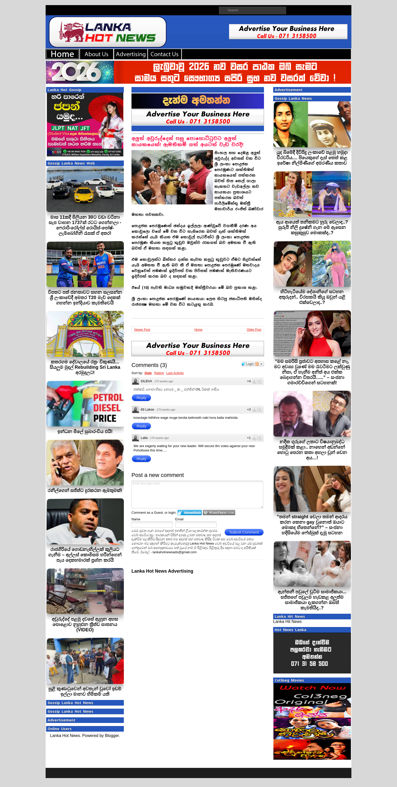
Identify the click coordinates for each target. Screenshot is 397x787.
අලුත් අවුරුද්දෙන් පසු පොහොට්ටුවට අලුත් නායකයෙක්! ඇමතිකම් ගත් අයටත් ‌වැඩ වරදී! (187, 141)
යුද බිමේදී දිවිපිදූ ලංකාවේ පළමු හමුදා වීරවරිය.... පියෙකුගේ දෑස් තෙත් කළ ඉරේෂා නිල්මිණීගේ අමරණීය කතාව (312, 158)
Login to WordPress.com (219, 512)
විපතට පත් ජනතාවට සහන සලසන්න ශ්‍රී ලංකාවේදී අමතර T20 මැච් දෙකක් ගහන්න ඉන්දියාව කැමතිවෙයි (85, 297)
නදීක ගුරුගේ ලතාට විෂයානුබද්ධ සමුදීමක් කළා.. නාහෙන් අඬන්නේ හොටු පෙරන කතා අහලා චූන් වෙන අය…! (312, 449)
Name (135, 519)
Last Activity (175, 373)
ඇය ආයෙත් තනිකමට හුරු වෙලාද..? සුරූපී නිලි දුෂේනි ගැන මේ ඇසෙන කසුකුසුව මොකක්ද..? (312, 227)
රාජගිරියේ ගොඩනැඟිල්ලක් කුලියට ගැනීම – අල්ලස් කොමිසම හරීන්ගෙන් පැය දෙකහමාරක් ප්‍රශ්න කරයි (85, 555)
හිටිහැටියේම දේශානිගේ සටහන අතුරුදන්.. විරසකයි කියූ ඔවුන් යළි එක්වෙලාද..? (312, 297)
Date (148, 373)
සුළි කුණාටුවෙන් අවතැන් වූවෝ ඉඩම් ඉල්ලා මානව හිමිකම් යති (84, 691)
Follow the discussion (259, 364)
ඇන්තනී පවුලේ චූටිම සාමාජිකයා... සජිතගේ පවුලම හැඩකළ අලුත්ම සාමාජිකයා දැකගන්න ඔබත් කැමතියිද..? (312, 599)
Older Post (254, 329)
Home (198, 329)
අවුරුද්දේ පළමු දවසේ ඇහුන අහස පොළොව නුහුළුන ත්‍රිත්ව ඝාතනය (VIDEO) (85, 624)
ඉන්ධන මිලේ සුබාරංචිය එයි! (85, 431)
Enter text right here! (197, 494)
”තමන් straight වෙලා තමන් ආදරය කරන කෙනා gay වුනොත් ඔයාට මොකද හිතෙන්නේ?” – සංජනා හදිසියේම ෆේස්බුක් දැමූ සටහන (312, 524)
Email (179, 519)
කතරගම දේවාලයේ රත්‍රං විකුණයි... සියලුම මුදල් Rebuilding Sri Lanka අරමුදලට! (85, 367)
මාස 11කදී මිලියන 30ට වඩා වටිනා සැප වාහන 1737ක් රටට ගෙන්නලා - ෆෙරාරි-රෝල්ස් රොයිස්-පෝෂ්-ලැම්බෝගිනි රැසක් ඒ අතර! (85, 225)
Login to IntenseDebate (190, 512)
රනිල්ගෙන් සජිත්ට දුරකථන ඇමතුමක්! (85, 490)
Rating (159, 373)
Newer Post (142, 329)
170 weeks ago (163, 381)
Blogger (112, 735)
